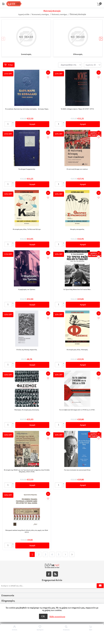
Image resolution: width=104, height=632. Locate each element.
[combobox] (68, 65)
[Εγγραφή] (52, 585)
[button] (101, 38)
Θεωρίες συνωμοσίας (77, 229)
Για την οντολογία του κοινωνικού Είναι (77, 470)
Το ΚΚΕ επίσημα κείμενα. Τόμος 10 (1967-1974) (77, 109)
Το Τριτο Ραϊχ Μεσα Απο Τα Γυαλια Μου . (77, 289)
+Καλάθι (48, 72)
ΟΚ (43, 616)
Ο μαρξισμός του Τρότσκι (26, 289)
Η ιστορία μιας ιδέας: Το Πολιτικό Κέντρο (27, 229)
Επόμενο (65, 554)
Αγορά (32, 124)
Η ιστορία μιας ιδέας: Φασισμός (77, 349)
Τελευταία (71, 554)
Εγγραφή (100, 585)
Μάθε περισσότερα (57, 616)
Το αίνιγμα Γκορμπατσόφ (26, 169)
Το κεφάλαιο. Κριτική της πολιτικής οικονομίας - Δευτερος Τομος (26, 109)
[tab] (52, 595)
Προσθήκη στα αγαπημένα (48, 77)
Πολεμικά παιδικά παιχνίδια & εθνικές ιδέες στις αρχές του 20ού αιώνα (26, 531)
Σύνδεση (14, 630)
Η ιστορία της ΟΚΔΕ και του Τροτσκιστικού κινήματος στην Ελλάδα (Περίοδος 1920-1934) (27, 471)
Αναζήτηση (66, 630)
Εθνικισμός (78, 54)
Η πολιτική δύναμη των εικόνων (77, 169)
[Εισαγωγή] (8, 124)
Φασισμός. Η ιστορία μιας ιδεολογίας (26, 410)
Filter (8, 65)
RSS (55, 574)
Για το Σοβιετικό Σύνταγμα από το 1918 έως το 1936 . (77, 410)
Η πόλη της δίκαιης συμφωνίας (26, 349)
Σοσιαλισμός (26, 54)
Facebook (48, 574)
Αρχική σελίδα (23, 14)
